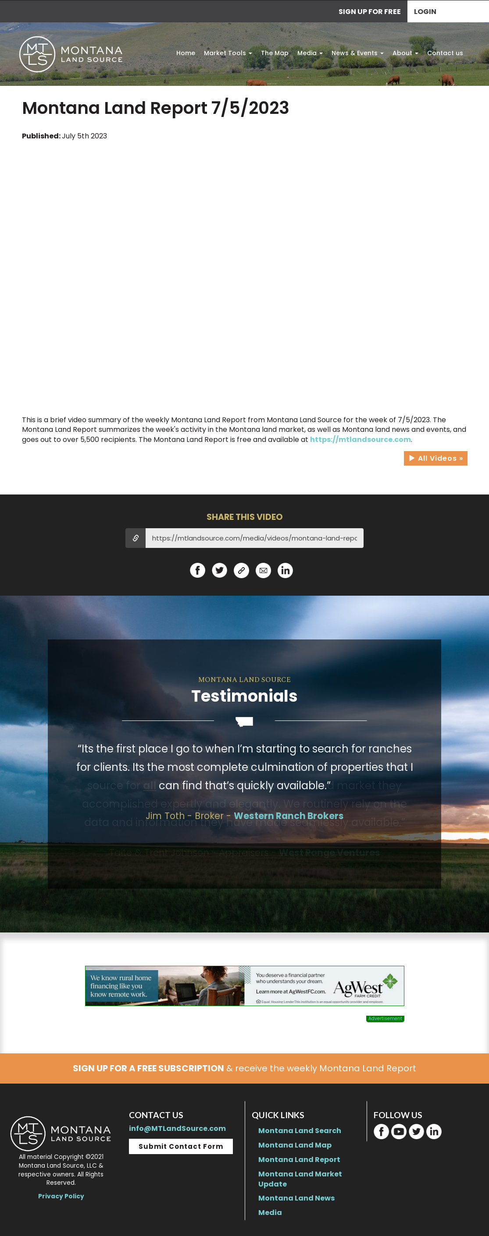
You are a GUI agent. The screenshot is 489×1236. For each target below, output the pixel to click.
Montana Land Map (295, 1145)
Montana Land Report (299, 1160)
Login (425, 12)
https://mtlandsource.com (360, 439)
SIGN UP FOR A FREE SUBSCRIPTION (148, 1068)
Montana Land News (296, 1198)
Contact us (445, 53)
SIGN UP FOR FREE (370, 12)
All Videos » (435, 458)
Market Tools (228, 53)
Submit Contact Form (181, 1146)
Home (185, 53)
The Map (275, 53)
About (405, 53)
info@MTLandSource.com (177, 1128)
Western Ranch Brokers (289, 815)
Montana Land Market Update (300, 1179)
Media (310, 53)
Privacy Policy (61, 1196)
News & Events (358, 53)
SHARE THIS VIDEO (245, 517)
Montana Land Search (299, 1131)
